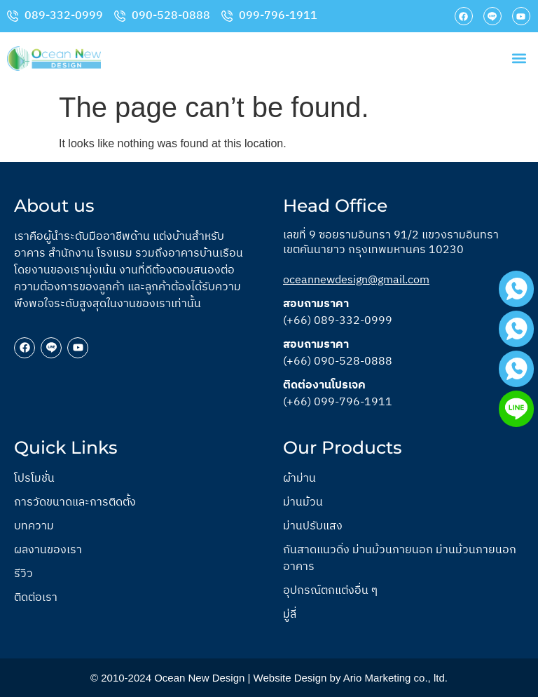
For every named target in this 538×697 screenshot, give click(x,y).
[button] (519, 58)
